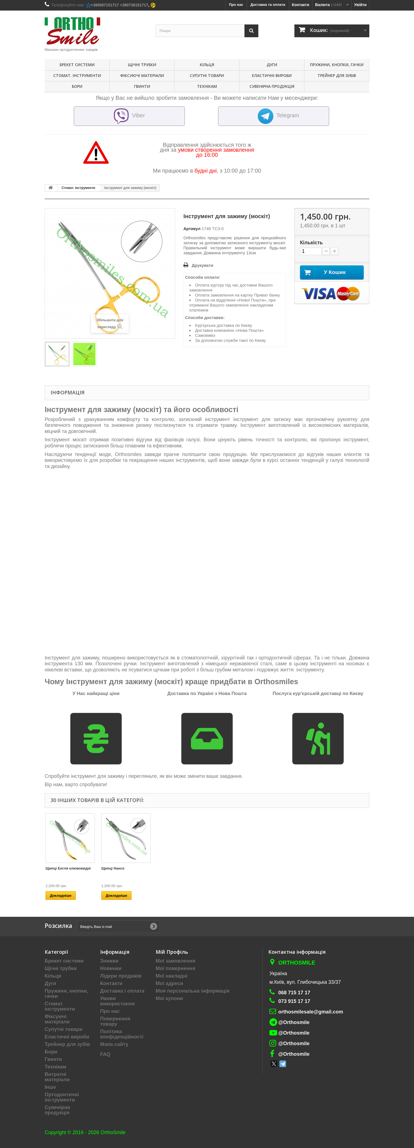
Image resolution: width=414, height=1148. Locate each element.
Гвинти (142, 86)
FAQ (105, 1054)
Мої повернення (175, 968)
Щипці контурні (171, 868)
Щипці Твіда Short (62, 868)
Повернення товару (115, 1021)
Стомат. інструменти (77, 75)
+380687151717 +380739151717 (119, 5)
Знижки (109, 961)
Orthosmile (296, 963)
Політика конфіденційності (121, 1034)
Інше (50, 1087)
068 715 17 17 (294, 992)
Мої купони (169, 998)
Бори (77, 86)
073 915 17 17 (294, 1001)
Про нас (110, 1011)
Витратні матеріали (57, 1077)
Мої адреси (169, 983)
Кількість (311, 242)
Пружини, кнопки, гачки (336, 64)
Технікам (207, 86)
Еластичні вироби (272, 75)
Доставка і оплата (122, 991)
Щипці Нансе (335, 868)
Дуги (272, 64)
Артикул (192, 228)
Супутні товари (207, 75)
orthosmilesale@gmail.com (310, 1012)
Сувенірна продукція (271, 86)
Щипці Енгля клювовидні (291, 868)
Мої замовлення (175, 961)
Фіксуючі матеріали (142, 75)
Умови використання (117, 1001)
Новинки (111, 968)
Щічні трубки (142, 64)
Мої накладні (172, 976)
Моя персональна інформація (192, 991)
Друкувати (202, 265)
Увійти (360, 5)
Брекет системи (77, 64)
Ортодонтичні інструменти (62, 1097)
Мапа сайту (114, 1044)
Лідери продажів (121, 976)
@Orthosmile (294, 1022)
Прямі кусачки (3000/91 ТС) (125, 868)
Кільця (207, 64)
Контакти (300, 5)
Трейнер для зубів (336, 75)
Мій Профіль (172, 951)
